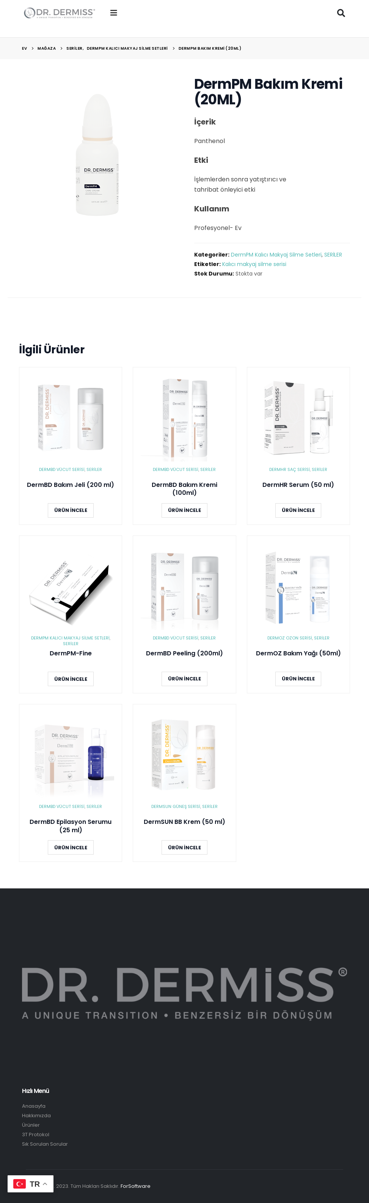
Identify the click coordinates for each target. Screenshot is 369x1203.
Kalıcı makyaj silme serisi (254, 264)
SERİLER (333, 254)
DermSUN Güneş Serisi (175, 806)
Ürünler (31, 1125)
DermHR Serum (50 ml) (298, 485)
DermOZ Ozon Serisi (289, 638)
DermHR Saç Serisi (289, 469)
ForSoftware (136, 1186)
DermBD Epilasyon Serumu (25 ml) (70, 826)
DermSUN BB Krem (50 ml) (184, 822)
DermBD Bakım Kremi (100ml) (184, 489)
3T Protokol (35, 1134)
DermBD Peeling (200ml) (184, 653)
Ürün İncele (70, 510)
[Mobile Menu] (113, 12)
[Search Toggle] (341, 13)
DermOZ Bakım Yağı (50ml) (298, 653)
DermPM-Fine (71, 653)
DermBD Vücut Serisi (62, 469)
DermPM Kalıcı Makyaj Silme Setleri (276, 254)
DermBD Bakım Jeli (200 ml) (70, 485)
